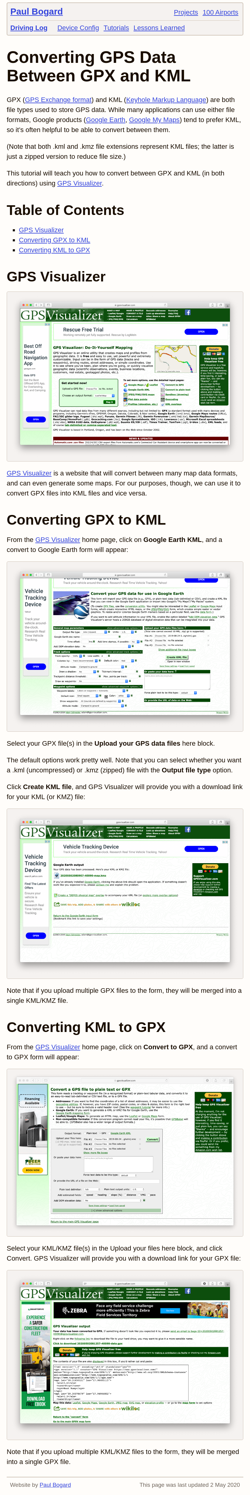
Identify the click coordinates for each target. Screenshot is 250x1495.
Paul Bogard (36, 11)
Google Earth (105, 120)
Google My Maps (154, 120)
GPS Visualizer (79, 183)
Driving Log (28, 28)
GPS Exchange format (58, 100)
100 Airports (220, 12)
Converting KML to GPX (54, 250)
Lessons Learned (159, 28)
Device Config (78, 28)
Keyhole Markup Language (166, 100)
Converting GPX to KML (54, 240)
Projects (186, 12)
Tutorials (116, 28)
